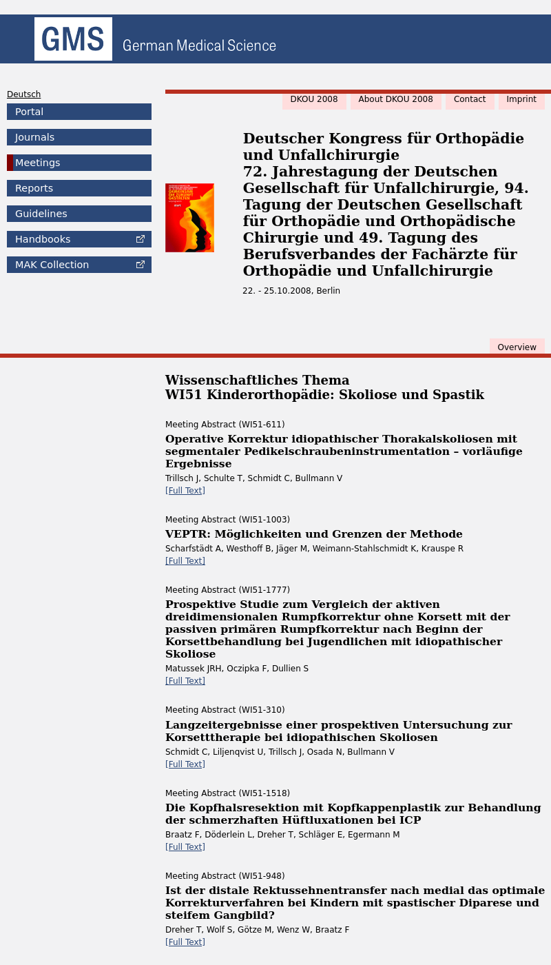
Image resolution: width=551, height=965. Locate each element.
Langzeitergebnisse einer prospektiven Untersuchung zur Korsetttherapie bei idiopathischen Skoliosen (338, 731)
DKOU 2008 (314, 99)
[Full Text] (185, 491)
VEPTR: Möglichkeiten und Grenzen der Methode (314, 533)
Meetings (38, 162)
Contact (470, 99)
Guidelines (41, 213)
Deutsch (24, 94)
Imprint (522, 99)
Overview (517, 347)
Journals (34, 137)
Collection (52, 264)
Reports (34, 188)
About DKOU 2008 (396, 99)
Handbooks (42, 239)
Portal (29, 111)
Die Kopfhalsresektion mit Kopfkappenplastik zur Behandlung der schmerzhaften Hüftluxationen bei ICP (353, 813)
